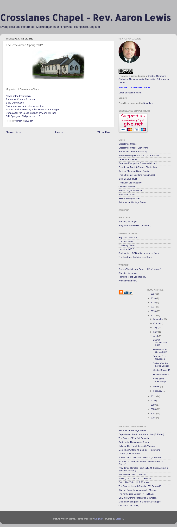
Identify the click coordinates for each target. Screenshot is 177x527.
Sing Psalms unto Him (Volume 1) (135, 225)
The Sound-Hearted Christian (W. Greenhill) (140, 486)
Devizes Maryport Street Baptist (134, 171)
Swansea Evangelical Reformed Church (138, 163)
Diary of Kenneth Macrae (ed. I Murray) (138, 490)
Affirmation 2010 (126, 194)
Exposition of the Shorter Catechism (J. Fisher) (141, 434)
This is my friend (126, 245)
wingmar (98, 519)
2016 (153, 298)
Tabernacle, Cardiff (128, 159)
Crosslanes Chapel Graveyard (133, 148)
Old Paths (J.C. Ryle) (129, 505)
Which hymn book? (128, 281)
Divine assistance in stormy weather (25, 106)
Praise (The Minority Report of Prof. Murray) (140, 269)
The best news (126, 241)
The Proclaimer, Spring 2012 (160, 350)
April (155, 336)
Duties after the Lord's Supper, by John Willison (31, 113)
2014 (153, 307)
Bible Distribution (15, 102)
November (158, 319)
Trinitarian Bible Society (130, 183)
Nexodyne (148, 103)
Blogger (119, 519)
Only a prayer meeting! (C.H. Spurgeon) (138, 498)
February (158, 391)
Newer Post (14, 132)
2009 (153, 405)
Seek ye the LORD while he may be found (139, 253)
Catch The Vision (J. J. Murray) (134, 482)
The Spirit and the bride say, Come (135, 257)
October (157, 323)
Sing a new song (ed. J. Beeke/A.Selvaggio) (140, 502)
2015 (153, 302)
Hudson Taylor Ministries (130, 190)
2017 (153, 294)
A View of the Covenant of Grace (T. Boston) (140, 457)
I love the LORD (126, 249)
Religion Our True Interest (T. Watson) (137, 446)
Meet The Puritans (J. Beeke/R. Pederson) (139, 450)
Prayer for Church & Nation (20, 99)
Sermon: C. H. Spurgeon (160, 357)
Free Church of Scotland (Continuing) (137, 175)
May (155, 332)
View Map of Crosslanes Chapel (134, 87)
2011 (153, 396)
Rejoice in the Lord (128, 237)
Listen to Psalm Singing (130, 92)
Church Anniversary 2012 (160, 342)
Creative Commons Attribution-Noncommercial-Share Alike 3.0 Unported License (144, 79)
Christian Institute (127, 186)
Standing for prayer (128, 221)
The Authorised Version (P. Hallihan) (136, 494)
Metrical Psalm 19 (161, 370)
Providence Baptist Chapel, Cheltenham (138, 167)
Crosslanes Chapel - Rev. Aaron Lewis (85, 17)
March (156, 386)
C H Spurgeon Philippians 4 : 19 (23, 116)
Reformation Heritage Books (132, 202)
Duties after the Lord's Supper (161, 364)
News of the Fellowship (18, 96)
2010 (153, 400)
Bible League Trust (128, 179)
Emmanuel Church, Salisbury (133, 151)
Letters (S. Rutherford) (129, 453)
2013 (153, 311)
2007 (153, 413)
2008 (153, 409)
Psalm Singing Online (129, 198)
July (155, 327)
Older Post (104, 132)
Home (59, 132)
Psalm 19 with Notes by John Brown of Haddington (33, 109)
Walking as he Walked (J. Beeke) (135, 478)
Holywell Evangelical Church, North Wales (139, 155)
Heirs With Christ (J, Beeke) (132, 474)
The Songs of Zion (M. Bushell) (134, 438)
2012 (153, 315)
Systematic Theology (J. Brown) (134, 442)
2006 (153, 417)
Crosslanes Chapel (128, 144)
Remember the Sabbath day (132, 277)
